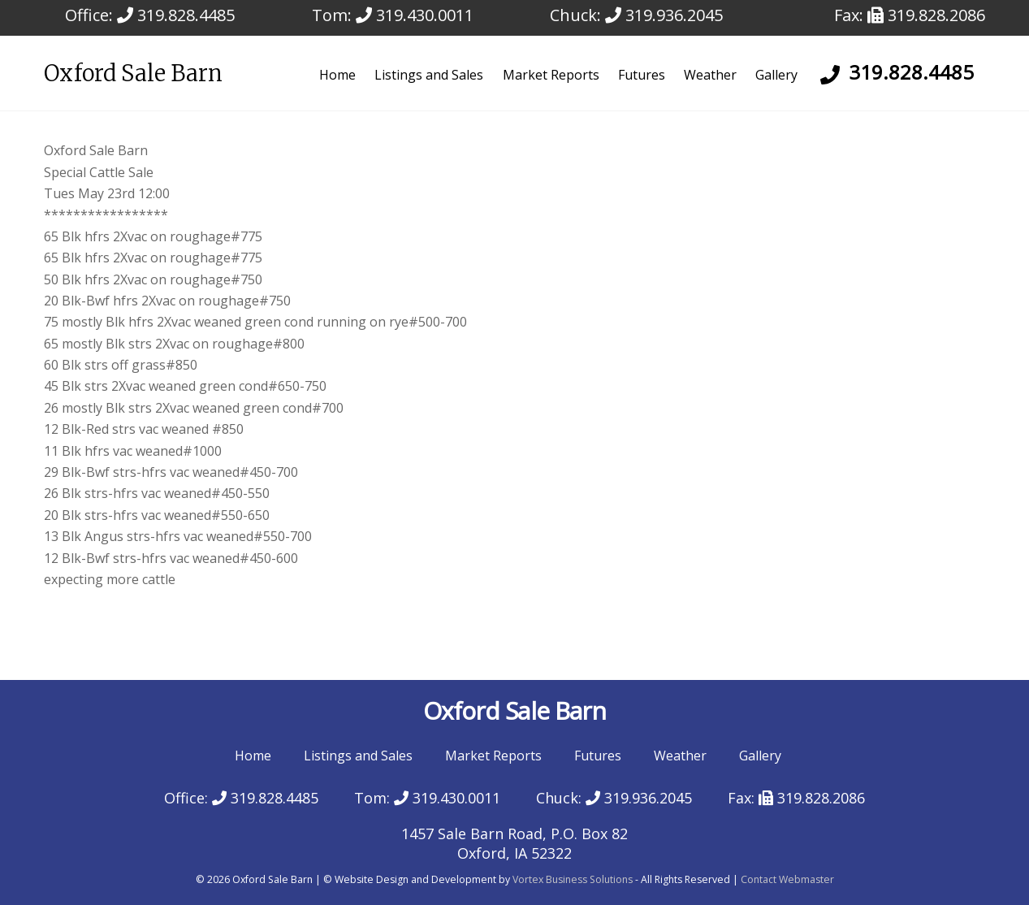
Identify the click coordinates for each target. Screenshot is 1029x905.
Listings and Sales (428, 75)
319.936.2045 (664, 15)
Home (337, 75)
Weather (710, 75)
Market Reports (551, 75)
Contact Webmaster (787, 879)
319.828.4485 (176, 15)
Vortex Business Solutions (572, 879)
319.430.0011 (414, 15)
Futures (641, 75)
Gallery (776, 75)
